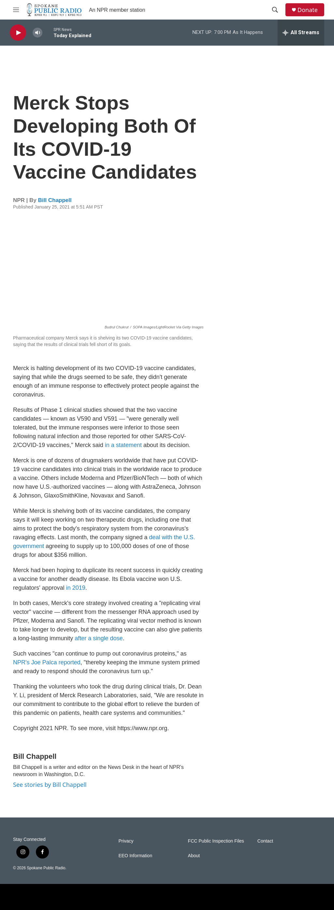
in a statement (124, 445)
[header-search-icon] (275, 10)
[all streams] (301, 33)
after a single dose (99, 638)
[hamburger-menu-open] (16, 9)
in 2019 (75, 588)
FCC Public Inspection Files (216, 841)
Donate (307, 10)
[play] (18, 32)
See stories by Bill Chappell (49, 784)
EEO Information (135, 855)
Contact (265, 841)
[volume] (37, 32)
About (194, 855)
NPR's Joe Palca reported (47, 662)
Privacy (125, 841)
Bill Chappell (55, 200)
